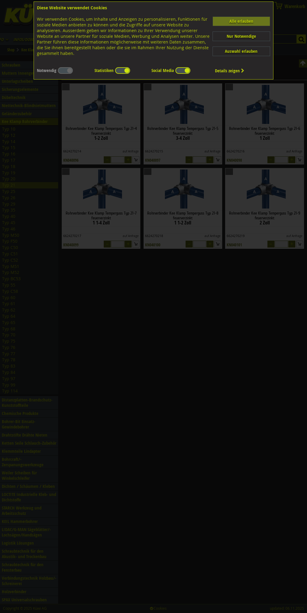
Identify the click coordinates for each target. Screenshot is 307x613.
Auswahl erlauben (241, 51)
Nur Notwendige (241, 36)
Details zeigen (229, 71)
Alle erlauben (241, 21)
